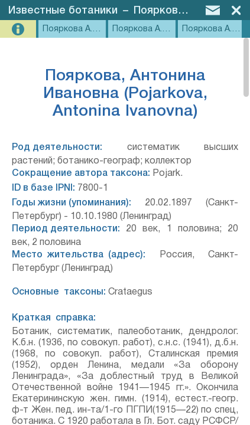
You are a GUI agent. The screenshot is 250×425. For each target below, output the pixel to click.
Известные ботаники (63, 10)
